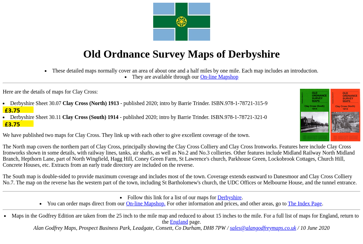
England (179, 222)
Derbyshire (230, 197)
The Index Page (305, 203)
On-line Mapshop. (145, 203)
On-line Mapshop (219, 77)
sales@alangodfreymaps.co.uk (263, 228)
